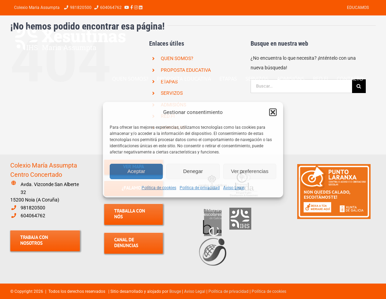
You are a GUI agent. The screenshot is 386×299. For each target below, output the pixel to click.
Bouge (175, 291)
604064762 (33, 215)
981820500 (33, 207)
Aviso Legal (233, 187)
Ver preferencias (249, 171)
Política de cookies (159, 187)
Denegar (193, 171)
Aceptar (136, 171)
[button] (272, 112)
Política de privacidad (200, 187)
